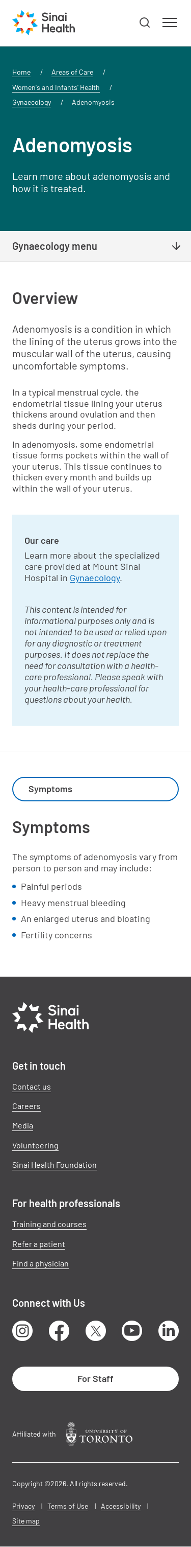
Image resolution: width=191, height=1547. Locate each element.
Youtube (132, 1331)
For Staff (95, 1378)
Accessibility (121, 1506)
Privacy (23, 1506)
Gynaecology (31, 102)
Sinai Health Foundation (54, 1164)
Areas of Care (72, 71)
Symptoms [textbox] (50, 788)
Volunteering (35, 1145)
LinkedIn (168, 1331)
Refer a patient (38, 1244)
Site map (26, 1520)
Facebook (59, 1331)
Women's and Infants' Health (56, 87)
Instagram (22, 1331)
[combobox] (95, 789)
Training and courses (49, 1224)
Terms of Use (67, 1506)
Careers (26, 1106)
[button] (145, 23)
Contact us (31, 1086)
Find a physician (40, 1263)
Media (22, 1125)
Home (21, 71)
